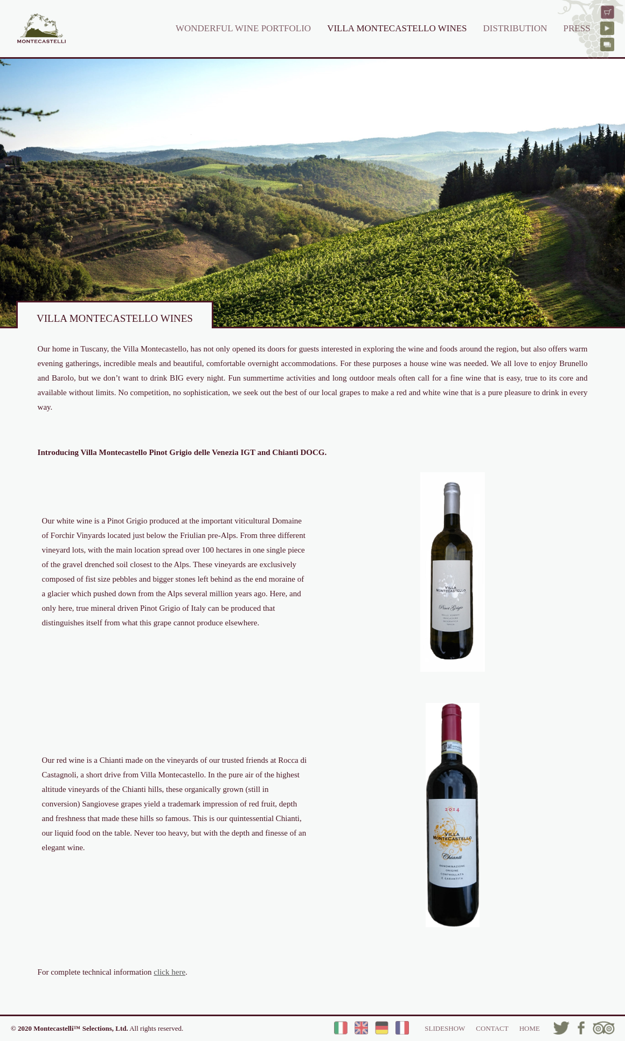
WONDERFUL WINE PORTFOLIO (243, 28)
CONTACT (492, 1028)
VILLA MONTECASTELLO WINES (397, 28)
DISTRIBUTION (515, 28)
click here (169, 972)
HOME (529, 1028)
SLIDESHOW (445, 1028)
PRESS (577, 28)
